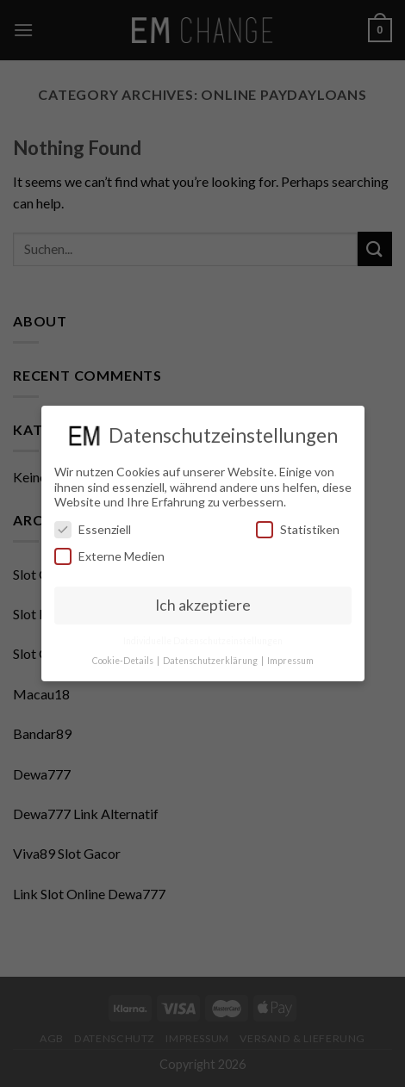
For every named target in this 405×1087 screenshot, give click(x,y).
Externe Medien (109, 556)
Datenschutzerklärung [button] (211, 660)
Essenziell (92, 529)
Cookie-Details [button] (123, 660)
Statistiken (298, 529)
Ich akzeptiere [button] (203, 605)
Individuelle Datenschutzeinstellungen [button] (203, 641)
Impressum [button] (290, 660)
